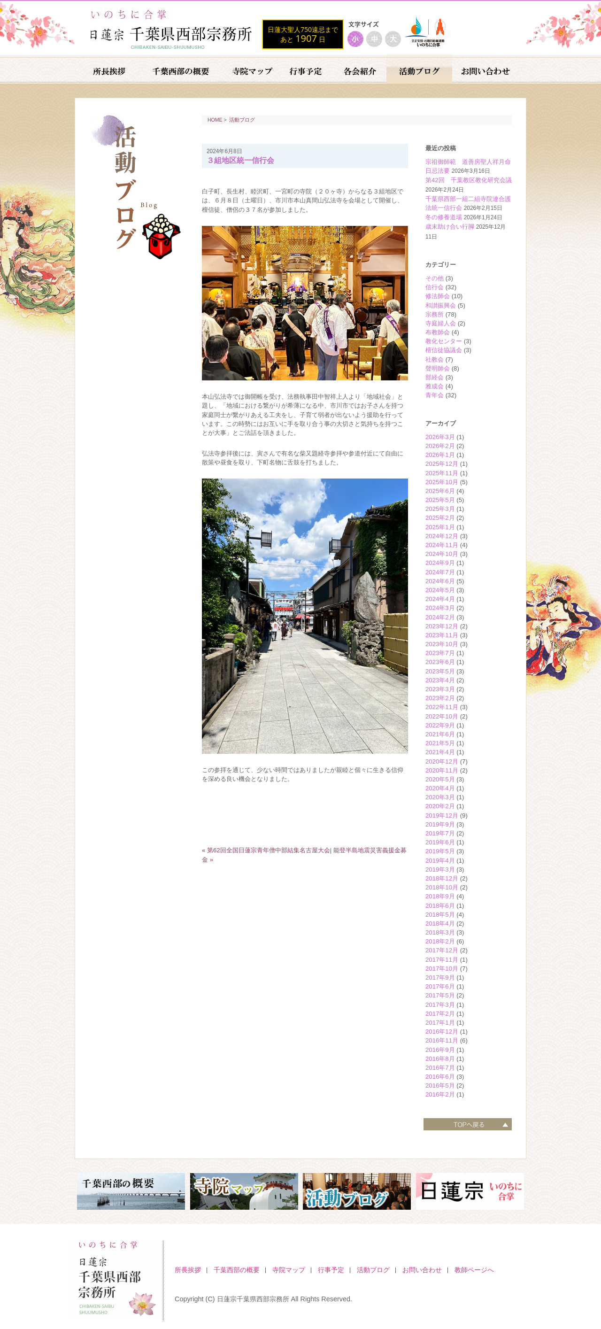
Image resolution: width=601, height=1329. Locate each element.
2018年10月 (441, 887)
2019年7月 (440, 833)
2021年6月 (440, 734)
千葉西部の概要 (237, 1270)
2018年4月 (440, 923)
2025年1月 (440, 527)
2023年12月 (441, 626)
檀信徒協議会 (443, 350)
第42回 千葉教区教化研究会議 (468, 180)
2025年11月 (441, 473)
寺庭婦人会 (440, 323)
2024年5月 (440, 590)
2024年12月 (441, 536)
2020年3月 (440, 797)
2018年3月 (440, 932)
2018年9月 (440, 896)
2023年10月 (441, 644)
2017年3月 (440, 1004)
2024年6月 (440, 581)
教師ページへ (474, 1270)
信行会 (434, 287)
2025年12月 (441, 463)
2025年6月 (440, 491)
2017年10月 (441, 968)
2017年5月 (440, 995)
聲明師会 (437, 368)
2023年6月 (440, 661)
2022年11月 (441, 707)
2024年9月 (440, 562)
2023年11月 (441, 635)
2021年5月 (440, 743)
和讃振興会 (440, 305)
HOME (215, 120)
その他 (434, 278)
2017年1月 (440, 1022)
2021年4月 (440, 752)
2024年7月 (440, 572)
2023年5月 (440, 671)
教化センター (443, 341)
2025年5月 (440, 499)
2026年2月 (440, 445)
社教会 (434, 359)
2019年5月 (440, 851)
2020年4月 (440, 788)
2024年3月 (440, 607)
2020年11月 (441, 770)
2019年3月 (440, 869)
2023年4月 (440, 680)
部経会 (434, 377)
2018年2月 (440, 941)
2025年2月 (440, 517)
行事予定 (331, 1270)
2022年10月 (441, 716)
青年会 (434, 395)
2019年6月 (440, 842)
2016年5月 (440, 1085)
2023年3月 (440, 689)
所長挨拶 (188, 1270)
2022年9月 (440, 725)
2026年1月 (440, 454)
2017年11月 (441, 959)
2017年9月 (440, 977)
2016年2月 (440, 1094)
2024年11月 (441, 545)
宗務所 (434, 314)
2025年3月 (440, 508)
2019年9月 (440, 824)
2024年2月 (440, 617)
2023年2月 (440, 698)
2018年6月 (440, 905)
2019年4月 (440, 860)
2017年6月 (440, 986)
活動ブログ (242, 120)
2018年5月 (440, 914)
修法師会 (437, 296)
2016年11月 (441, 1040)
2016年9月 (440, 1049)
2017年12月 (441, 950)
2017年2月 (440, 1013)
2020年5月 (440, 779)
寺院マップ (288, 1270)
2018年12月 (441, 878)
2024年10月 (441, 553)
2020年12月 (441, 761)
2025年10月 (441, 482)
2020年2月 (440, 806)
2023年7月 (440, 653)
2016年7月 (440, 1067)
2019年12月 (441, 815)
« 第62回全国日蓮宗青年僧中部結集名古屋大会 (266, 850)
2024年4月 (440, 599)
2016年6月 (440, 1076)
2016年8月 (440, 1058)
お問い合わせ (422, 1270)
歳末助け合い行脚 (449, 226)
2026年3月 (440, 436)
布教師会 (437, 332)
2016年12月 (441, 1031)
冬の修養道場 (443, 217)
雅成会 (434, 386)
